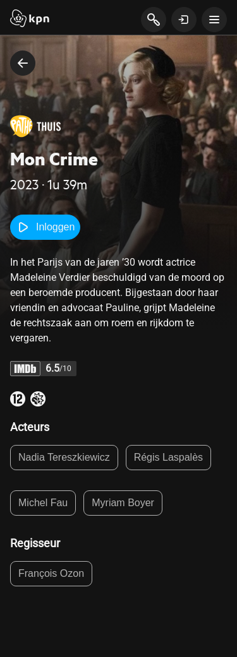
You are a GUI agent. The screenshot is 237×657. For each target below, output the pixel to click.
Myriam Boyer (123, 502)
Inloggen (45, 227)
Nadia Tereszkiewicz (64, 457)
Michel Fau (43, 502)
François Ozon (51, 573)
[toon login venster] (184, 19)
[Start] (30, 19)
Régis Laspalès (168, 457)
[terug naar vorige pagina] (22, 63)
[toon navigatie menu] (214, 19)
